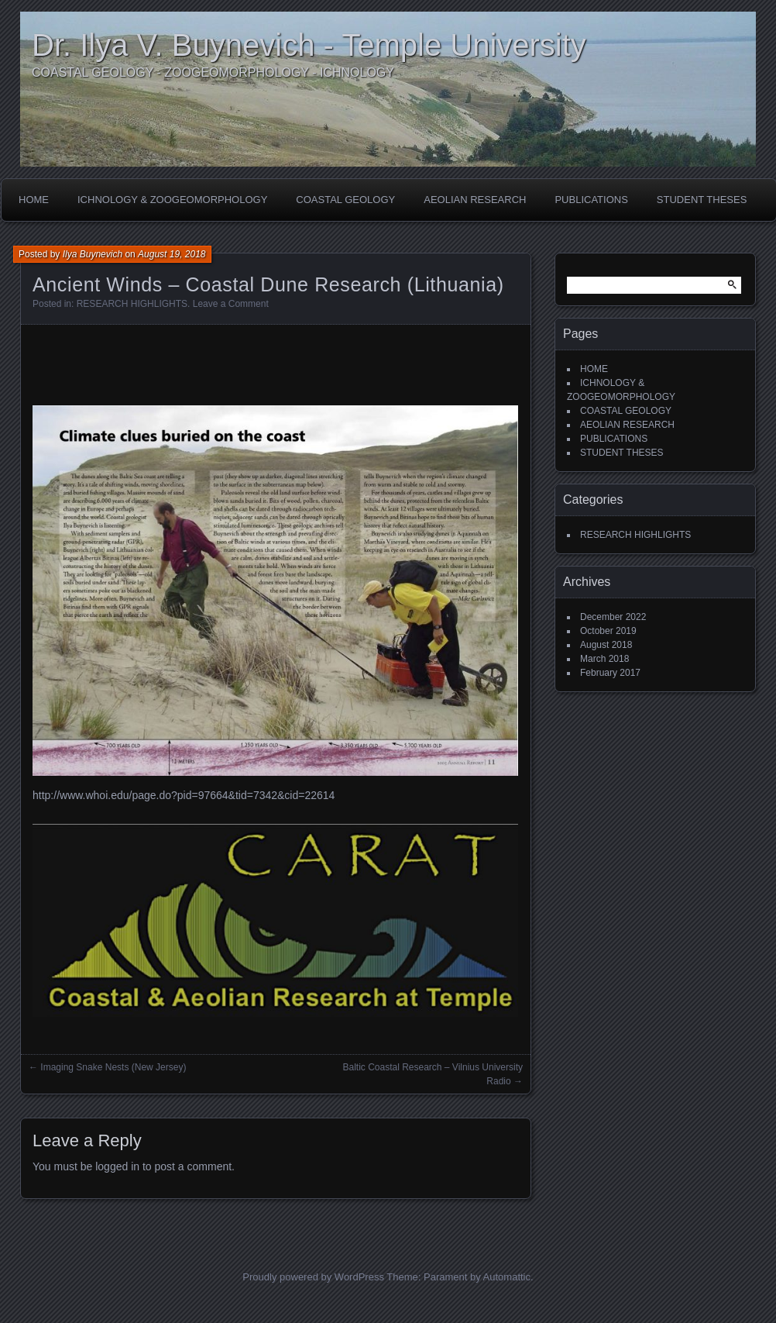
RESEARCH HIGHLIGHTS (132, 303)
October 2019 (608, 630)
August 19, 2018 (171, 254)
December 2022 (613, 617)
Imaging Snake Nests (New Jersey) (113, 1067)
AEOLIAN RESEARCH (475, 199)
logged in (117, 1166)
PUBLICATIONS (591, 199)
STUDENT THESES (702, 199)
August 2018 (606, 644)
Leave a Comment (231, 303)
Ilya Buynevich (92, 254)
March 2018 (604, 658)
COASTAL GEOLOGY (345, 199)
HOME (34, 199)
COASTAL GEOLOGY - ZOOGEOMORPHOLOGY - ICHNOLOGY (213, 72)
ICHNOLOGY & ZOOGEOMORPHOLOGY (172, 199)
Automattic (506, 1277)
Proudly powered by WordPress (313, 1277)
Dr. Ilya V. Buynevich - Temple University (309, 45)
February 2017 (610, 672)
